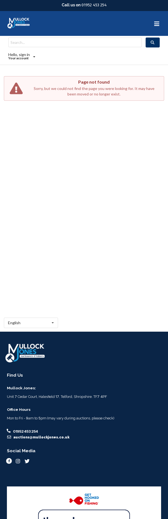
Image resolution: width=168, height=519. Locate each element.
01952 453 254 (94, 4)
